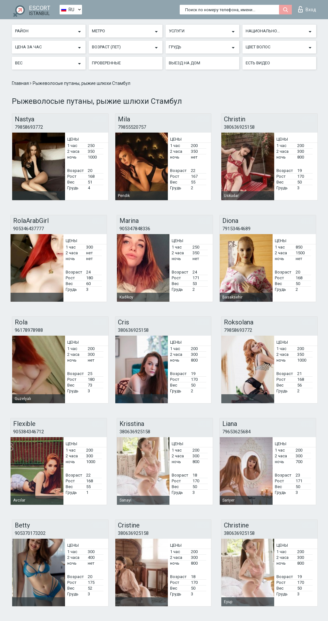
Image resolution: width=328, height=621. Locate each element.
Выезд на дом (184, 63)
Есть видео (258, 63)
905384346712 (28, 432)
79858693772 (29, 127)
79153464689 (236, 229)
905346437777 (28, 229)
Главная (21, 83)
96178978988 (29, 330)
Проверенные (106, 63)
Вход (307, 9)
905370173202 (30, 533)
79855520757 (132, 127)
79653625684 (236, 432)
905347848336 (134, 229)
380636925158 (239, 127)
